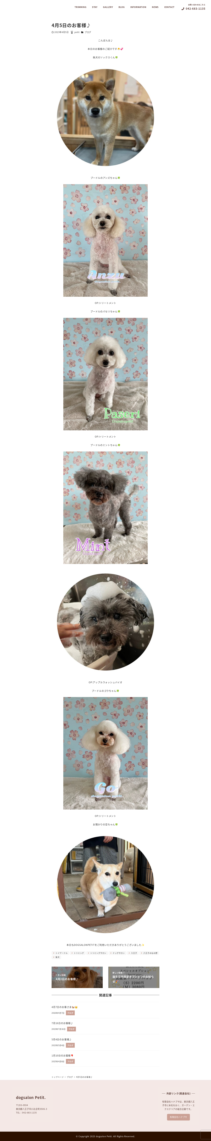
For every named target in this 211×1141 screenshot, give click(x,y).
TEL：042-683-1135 (26, 1112)
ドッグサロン (118, 953)
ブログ (88, 32)
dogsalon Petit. (104, 1136)
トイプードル (61, 953)
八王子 (133, 953)
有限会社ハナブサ (178, 1117)
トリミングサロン (98, 953)
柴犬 (57, 957)
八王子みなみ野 (150, 953)
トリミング (78, 953)
